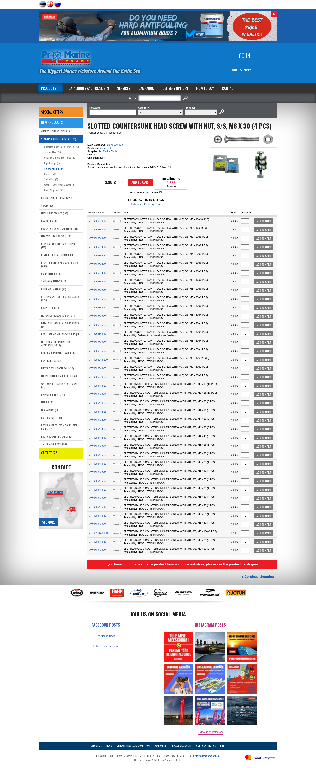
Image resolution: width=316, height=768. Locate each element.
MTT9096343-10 (97, 221)
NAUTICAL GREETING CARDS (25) (57, 436)
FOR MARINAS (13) (50, 410)
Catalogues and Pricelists (88, 88)
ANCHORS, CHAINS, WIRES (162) (57, 131)
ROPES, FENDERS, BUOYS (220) (56, 198)
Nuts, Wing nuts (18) (53, 190)
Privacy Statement (181, 745)
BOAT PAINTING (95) (51, 360)
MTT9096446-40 (97, 507)
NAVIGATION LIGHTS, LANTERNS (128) (59, 228)
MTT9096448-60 (97, 541)
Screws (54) (50, 174)
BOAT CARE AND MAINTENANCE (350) (59, 353)
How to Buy (205, 88)
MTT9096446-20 (97, 489)
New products (52, 122)
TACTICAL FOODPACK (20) (54, 444)
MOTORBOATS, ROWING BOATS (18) (58, 315)
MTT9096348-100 (98, 359)
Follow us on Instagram (210, 731)
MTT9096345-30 (97, 299)
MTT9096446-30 (97, 498)
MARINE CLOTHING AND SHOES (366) (59, 376)
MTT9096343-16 (97, 229)
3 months (171, 186)
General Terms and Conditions (134, 745)
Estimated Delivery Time (146, 204)
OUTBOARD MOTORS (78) (53, 289)
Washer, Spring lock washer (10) (59, 185)
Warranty (160, 745)
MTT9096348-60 (97, 368)
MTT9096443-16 (97, 394)
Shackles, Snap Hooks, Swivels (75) (61, 146)
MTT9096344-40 (97, 273)
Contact (228, 88)
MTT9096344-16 (97, 247)
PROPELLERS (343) (50, 307)
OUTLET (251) (50, 452)
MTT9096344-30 (97, 264)
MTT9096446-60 (97, 524)
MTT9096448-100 (98, 533)
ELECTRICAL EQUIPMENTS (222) (56, 236)
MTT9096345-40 (97, 307)
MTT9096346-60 (97, 351)
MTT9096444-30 (97, 429)
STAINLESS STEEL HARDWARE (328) (58, 139)
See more (48, 522)
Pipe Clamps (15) (52, 163)
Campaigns (146, 88)
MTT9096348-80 (97, 377)
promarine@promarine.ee (208, 756)
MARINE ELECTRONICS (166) (54, 213)
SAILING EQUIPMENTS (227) (54, 281)
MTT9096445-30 (97, 463)
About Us (96, 745)
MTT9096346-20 (97, 325)
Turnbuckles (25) (52, 152)
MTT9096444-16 (97, 411)
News (109, 745)
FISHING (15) (47, 402)
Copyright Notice (206, 745)
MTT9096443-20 (97, 403)
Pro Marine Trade (108, 151)
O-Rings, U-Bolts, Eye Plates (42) (60, 157)
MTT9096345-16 (97, 281)
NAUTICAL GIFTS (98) (51, 417)
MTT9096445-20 (97, 455)
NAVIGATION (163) (49, 221)
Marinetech (105, 148)
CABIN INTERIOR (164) (52, 273)
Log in (243, 56)
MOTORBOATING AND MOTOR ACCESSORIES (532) (55, 343)
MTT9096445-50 (97, 481)
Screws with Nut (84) (54, 168)
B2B (222, 745)
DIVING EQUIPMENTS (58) (53, 394)
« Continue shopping (258, 576)
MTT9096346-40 (97, 333)
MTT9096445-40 (97, 472)
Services (123, 88)
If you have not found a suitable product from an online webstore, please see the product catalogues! (182, 564)
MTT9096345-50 (97, 316)
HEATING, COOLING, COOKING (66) (57, 255)
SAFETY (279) (47, 205)
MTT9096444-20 (97, 420)
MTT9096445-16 (97, 446)
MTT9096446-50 (97, 515)
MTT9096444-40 (97, 437)
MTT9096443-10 (97, 385)
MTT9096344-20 (97, 255)
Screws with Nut (114, 145)
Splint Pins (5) (51, 179)
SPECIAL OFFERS (52, 112)
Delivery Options (175, 88)
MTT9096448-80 (97, 550)
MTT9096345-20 (97, 290)
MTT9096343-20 (97, 238)
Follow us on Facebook (105, 646)
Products (48, 88)
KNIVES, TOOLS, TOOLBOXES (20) (57, 368)
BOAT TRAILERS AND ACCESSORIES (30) (60, 334)
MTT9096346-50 (97, 342)
